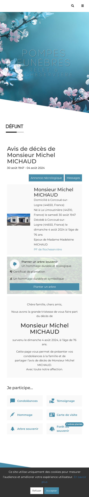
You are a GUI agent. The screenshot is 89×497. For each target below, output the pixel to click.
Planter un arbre (44, 286)
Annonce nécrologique (46, 178)
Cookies (65, 483)
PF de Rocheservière (48, 249)
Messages (73, 178)
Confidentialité (48, 483)
